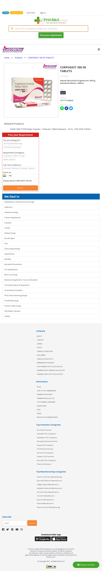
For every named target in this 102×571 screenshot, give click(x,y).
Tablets (7, 316)
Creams (7, 228)
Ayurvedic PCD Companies (46, 460)
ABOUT (39, 336)
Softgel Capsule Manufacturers (48, 484)
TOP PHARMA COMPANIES (46, 402)
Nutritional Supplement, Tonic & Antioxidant (20, 280)
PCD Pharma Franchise (45, 449)
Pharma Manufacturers (45, 503)
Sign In (43, 12)
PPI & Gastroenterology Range (15, 295)
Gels (6, 243)
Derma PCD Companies (45, 453)
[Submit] (12, 28)
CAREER (39, 344)
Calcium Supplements (12, 217)
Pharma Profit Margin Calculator (51, 370)
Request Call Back (86, 565)
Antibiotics (8, 207)
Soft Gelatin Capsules (12, 311)
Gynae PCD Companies (45, 445)
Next (20, 188)
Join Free (30, 12)
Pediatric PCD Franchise (45, 456)
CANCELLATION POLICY (45, 359)
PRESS (39, 413)
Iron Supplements (11, 269)
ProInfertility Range (11, 301)
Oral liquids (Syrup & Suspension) (16, 285)
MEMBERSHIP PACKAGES (45, 363)
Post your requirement (51, 35)
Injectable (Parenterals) (13, 264)
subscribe (32, 523)
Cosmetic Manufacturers (45, 496)
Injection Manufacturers (45, 500)
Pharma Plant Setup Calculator (50, 374)
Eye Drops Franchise (44, 430)
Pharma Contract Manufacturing (48, 507)
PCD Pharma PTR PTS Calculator (49, 367)
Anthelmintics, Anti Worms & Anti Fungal (19, 202)
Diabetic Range (10, 233)
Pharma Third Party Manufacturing (49, 477)
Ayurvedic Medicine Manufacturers (49, 481)
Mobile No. (7, 172)
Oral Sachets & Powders (13, 290)
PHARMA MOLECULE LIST (45, 398)
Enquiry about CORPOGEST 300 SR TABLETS (20, 181)
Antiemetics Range (11, 212)
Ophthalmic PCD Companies (47, 438)
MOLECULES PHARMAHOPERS (47, 417)
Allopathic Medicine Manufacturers (49, 488)
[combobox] (48, 28)
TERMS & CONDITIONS (45, 351)
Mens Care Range (10, 275)
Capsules (7, 223)
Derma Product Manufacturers (48, 492)
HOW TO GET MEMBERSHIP (46, 391)
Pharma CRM (17, 12)
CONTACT (40, 340)
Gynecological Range (12, 249)
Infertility (7, 259)
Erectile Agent (9, 238)
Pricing (6, 13)
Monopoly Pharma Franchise (47, 441)
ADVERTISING (41, 406)
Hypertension (9, 254)
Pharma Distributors (44, 464)
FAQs (39, 410)
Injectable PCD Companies (46, 434)
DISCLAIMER (41, 355)
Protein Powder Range (12, 306)
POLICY (39, 347)
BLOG (39, 387)
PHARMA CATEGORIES (44, 394)
